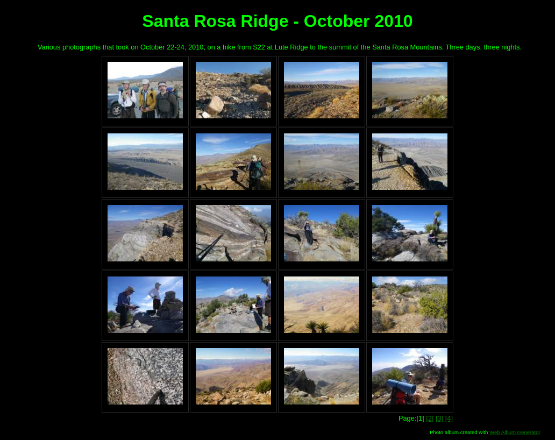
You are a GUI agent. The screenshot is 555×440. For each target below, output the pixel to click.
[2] (429, 418)
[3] (439, 418)
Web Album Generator (514, 432)
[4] (449, 418)
